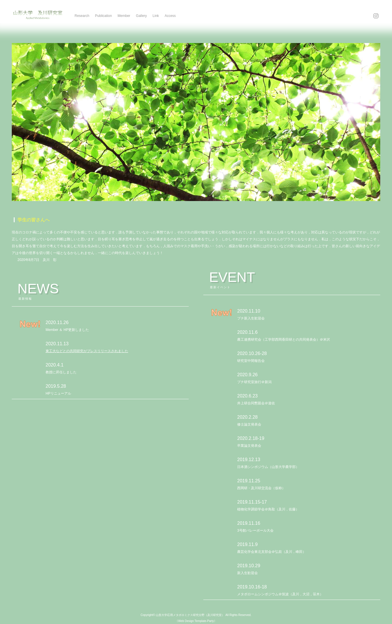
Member (124, 16)
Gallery (141, 16)
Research (82, 16)
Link (156, 16)
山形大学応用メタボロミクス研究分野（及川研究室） (190, 615)
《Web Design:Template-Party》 (196, 621)
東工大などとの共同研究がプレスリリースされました (87, 351)
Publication (103, 16)
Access (170, 16)
